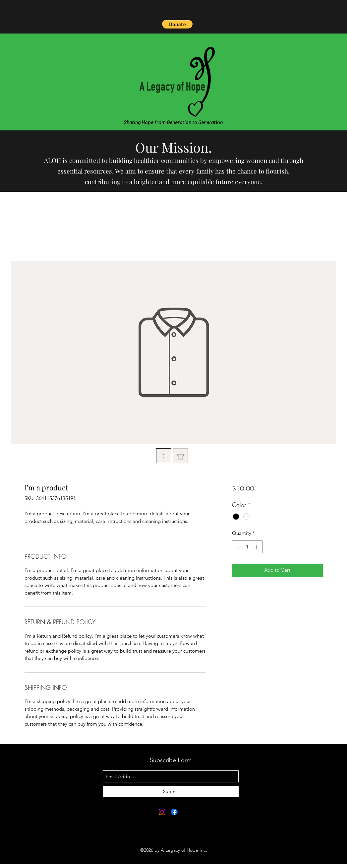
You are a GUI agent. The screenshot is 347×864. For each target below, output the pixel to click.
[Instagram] (162, 812)
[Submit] (171, 791)
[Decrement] (237, 547)
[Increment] (257, 547)
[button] (177, 24)
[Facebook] (174, 812)
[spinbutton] (247, 547)
